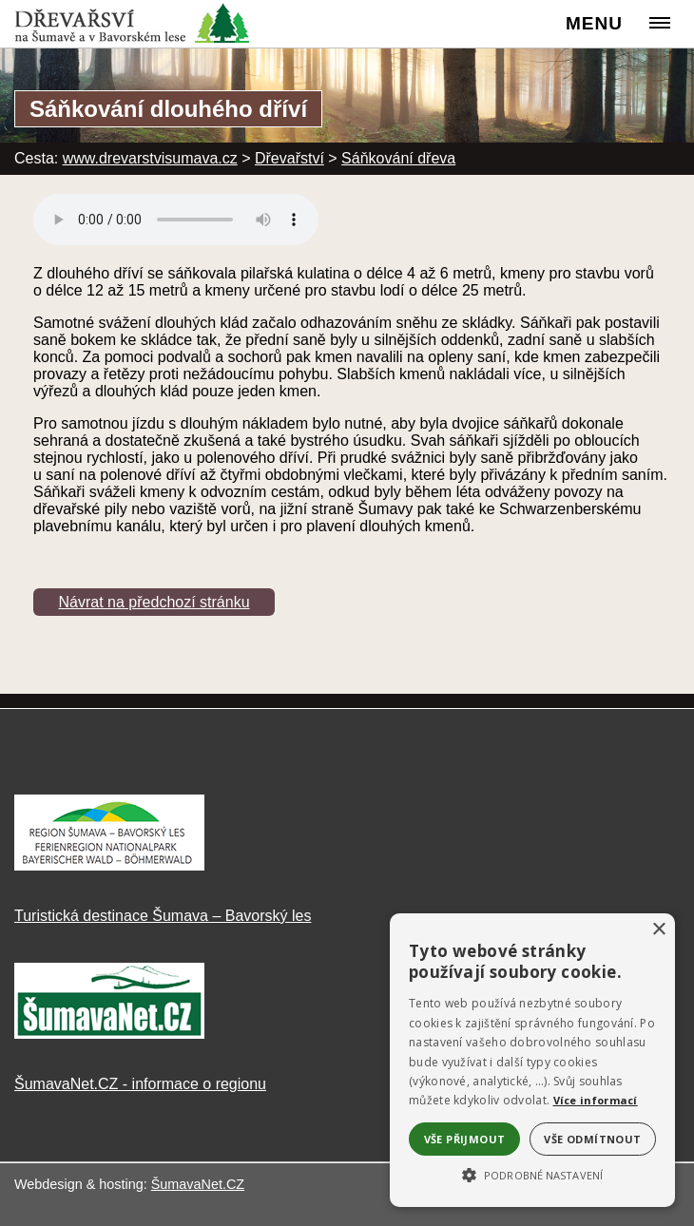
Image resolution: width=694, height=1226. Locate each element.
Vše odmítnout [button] (592, 1139)
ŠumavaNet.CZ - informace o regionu (140, 1084)
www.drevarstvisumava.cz (150, 158)
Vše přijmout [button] (465, 1139)
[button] (532, 1173)
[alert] (532, 1060)
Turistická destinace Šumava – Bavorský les (162, 916)
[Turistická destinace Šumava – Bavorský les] (109, 865)
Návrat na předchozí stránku (154, 602)
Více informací (595, 1100)
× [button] (658, 930)
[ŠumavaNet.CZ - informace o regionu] (109, 1033)
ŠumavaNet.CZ (197, 1184)
